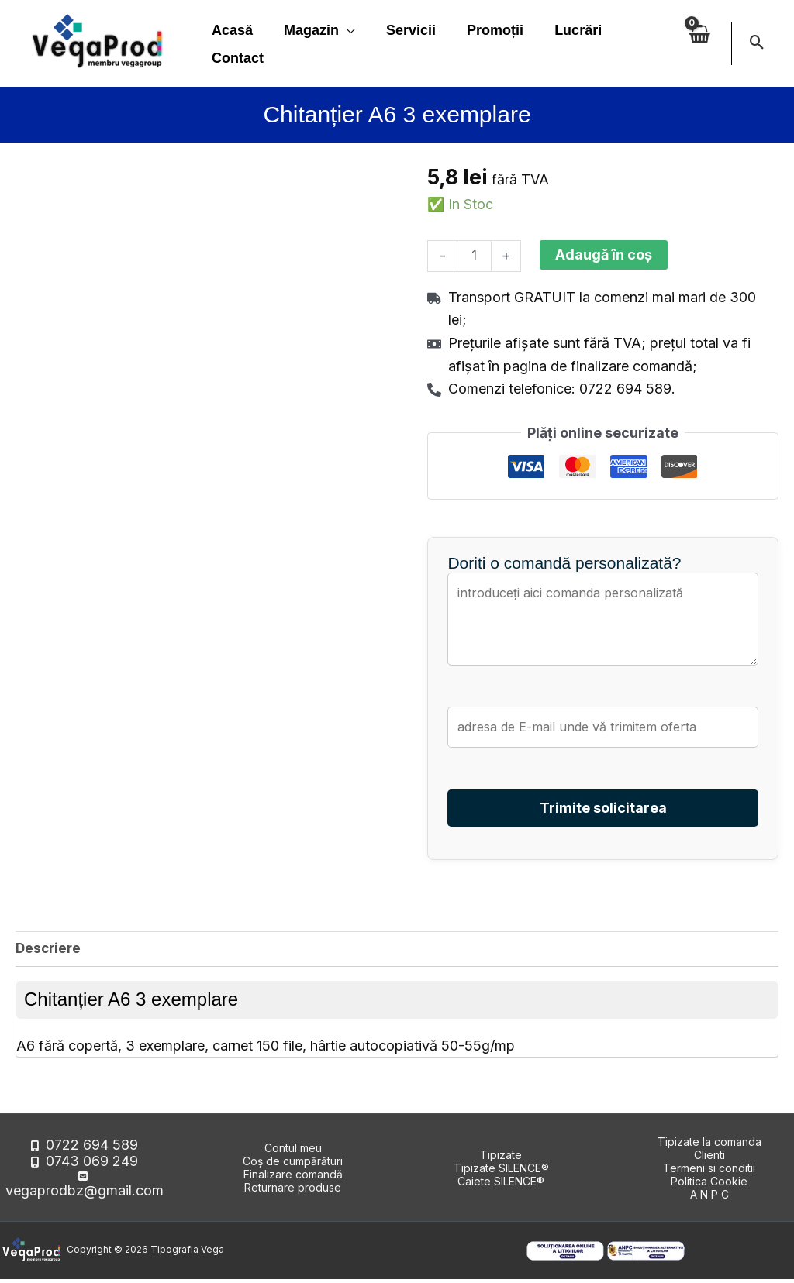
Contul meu (293, 1151)
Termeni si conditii (709, 1171)
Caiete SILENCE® (500, 1185)
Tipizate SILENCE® (501, 1171)
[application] (342, 30)
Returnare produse (292, 1191)
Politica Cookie (709, 1185)
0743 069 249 (92, 1171)
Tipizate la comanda (709, 1145)
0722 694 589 (92, 1158)
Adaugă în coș (606, 254)
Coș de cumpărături (293, 1164)
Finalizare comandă (293, 1178)
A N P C (709, 1198)
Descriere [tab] (50, 951)
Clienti (709, 1158)
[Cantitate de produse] (475, 256)
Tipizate (501, 1158)
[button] (757, 43)
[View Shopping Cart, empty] (699, 43)
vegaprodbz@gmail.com (92, 1185)
